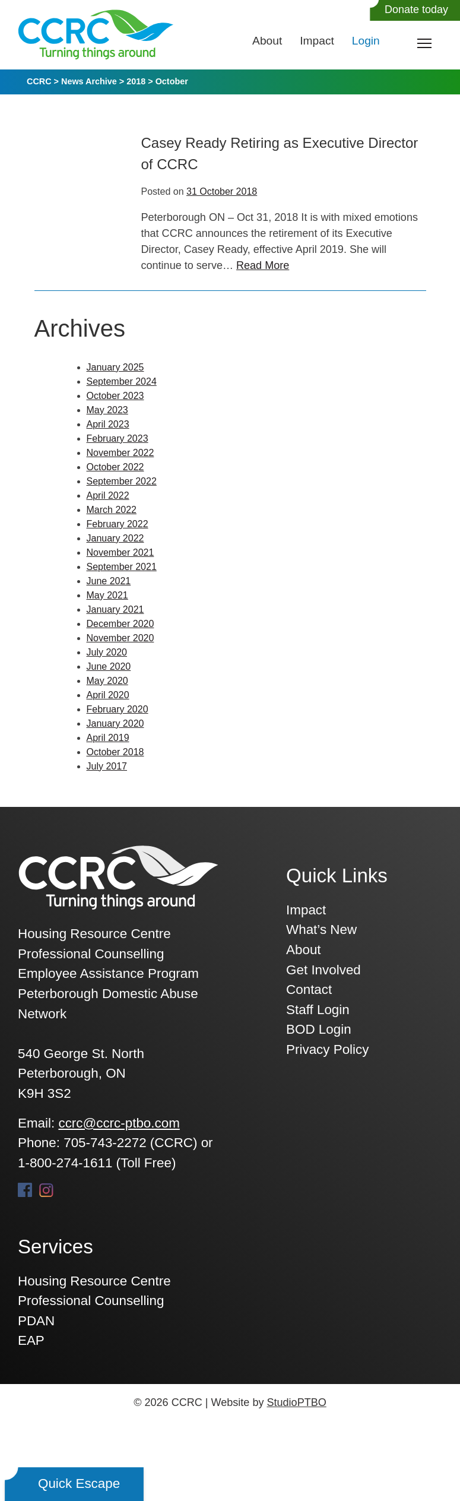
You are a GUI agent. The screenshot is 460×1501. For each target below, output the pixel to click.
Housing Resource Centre (94, 1281)
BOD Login (318, 1029)
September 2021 (122, 567)
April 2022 (108, 495)
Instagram (46, 1190)
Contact (309, 989)
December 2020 (120, 624)
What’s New (321, 929)
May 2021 (107, 595)
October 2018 (115, 752)
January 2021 (115, 609)
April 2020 (108, 695)
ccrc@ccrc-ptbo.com (118, 1123)
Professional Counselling (91, 1300)
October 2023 (115, 396)
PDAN (36, 1320)
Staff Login (318, 1009)
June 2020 (109, 666)
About (267, 40)
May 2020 (107, 681)
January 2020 (115, 723)
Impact (317, 40)
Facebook (25, 1190)
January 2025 (115, 367)
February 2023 (117, 438)
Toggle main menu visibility (425, 41)
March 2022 (112, 510)
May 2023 (107, 410)
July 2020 (107, 652)
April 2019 (108, 738)
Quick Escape (79, 1483)
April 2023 (108, 424)
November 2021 (120, 552)
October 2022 (115, 467)
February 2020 (117, 709)
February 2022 (117, 524)
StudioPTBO (296, 1402)
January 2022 (115, 538)
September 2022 (122, 481)
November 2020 (120, 638)
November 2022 (120, 453)
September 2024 (122, 381)
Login (366, 40)
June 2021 (109, 581)
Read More (262, 265)
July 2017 (107, 766)
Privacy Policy (327, 1049)
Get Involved (323, 969)
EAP (31, 1340)
